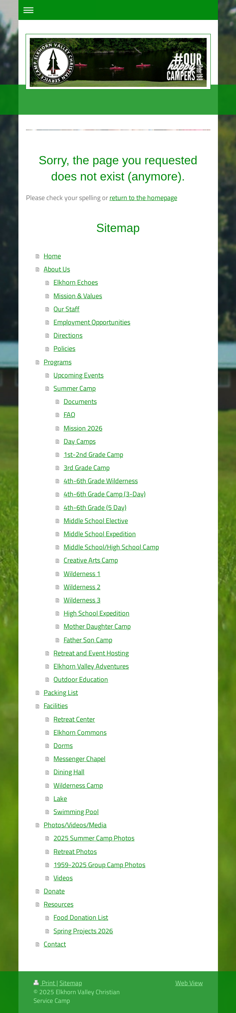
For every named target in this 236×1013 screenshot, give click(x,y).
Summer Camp (74, 388)
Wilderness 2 (82, 587)
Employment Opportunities (91, 322)
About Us (57, 269)
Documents (80, 401)
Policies (64, 348)
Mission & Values (77, 296)
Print (44, 983)
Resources (58, 904)
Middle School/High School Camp (111, 547)
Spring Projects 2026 (83, 931)
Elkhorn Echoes (75, 282)
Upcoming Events (78, 375)
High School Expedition (96, 613)
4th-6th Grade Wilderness (101, 481)
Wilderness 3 (82, 600)
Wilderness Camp (78, 785)
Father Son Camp (88, 640)
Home (52, 256)
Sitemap (70, 983)
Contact (55, 944)
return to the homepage (143, 198)
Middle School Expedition (100, 534)
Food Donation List (80, 917)
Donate (54, 891)
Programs (58, 362)
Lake (60, 798)
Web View (189, 983)
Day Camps (80, 441)
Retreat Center (74, 719)
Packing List (61, 692)
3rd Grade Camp (87, 468)
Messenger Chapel (79, 759)
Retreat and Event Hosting (91, 653)
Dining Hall (68, 772)
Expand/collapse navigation (118, 10)
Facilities (56, 706)
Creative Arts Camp (91, 560)
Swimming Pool (76, 812)
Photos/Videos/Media (75, 825)
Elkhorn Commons (80, 732)
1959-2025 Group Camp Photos (99, 865)
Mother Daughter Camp (97, 626)
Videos (63, 878)
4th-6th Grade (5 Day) (95, 507)
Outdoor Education (80, 679)
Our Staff (66, 309)
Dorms (63, 745)
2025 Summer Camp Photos (93, 838)
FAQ (69, 414)
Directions (67, 335)
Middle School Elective (96, 521)
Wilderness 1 (82, 574)
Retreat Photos (75, 851)
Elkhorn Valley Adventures (91, 666)
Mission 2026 (83, 428)
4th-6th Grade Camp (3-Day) (105, 494)
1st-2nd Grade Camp (93, 454)
